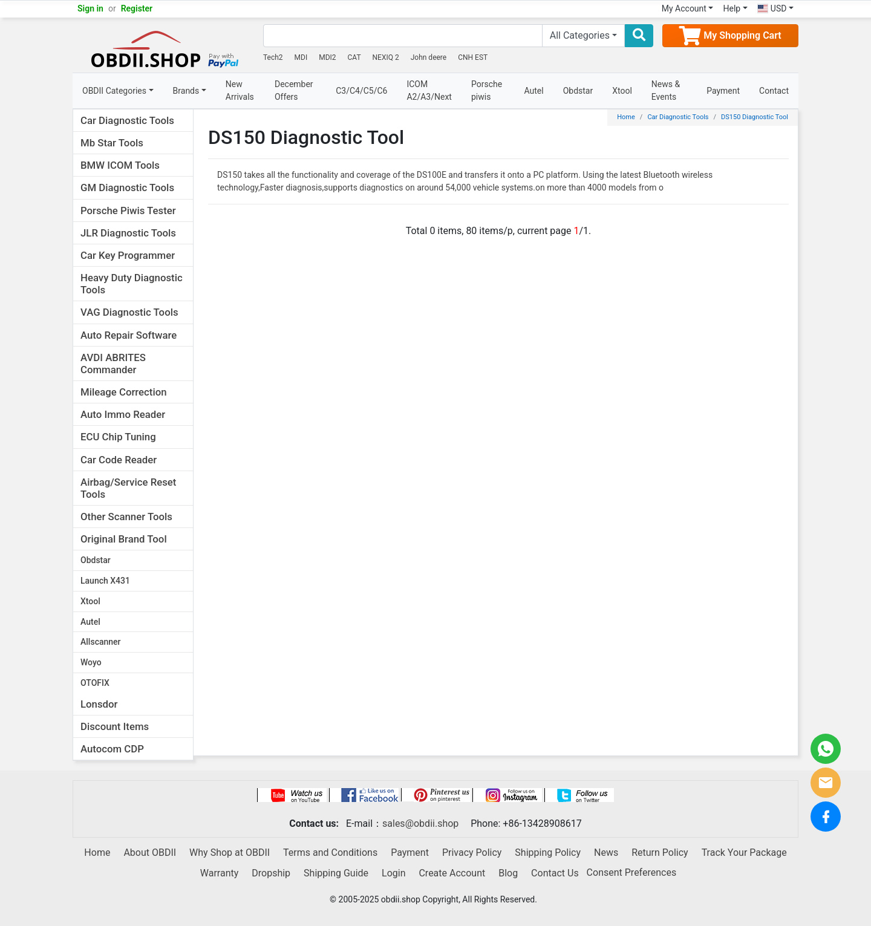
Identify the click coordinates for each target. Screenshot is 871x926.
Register (137, 8)
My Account (684, 8)
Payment (723, 91)
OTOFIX (94, 683)
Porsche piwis (486, 90)
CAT (354, 57)
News (606, 852)
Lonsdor (98, 704)
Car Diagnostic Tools (127, 120)
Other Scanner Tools (126, 516)
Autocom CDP (112, 749)
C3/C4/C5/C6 (361, 91)
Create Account (452, 873)
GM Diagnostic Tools (127, 187)
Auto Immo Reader (122, 414)
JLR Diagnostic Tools (128, 233)
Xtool (622, 91)
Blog (508, 873)
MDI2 (327, 57)
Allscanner (100, 642)
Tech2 (273, 57)
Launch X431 (105, 580)
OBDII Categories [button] (114, 91)
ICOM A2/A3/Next (429, 90)
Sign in (90, 8)
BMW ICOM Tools (120, 165)
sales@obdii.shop (420, 823)
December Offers (294, 90)
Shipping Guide (336, 873)
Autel (533, 91)
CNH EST (473, 57)
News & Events (665, 90)
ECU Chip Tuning (118, 437)
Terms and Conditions (330, 852)
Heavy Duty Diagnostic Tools (131, 284)
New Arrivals (240, 90)
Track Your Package (744, 852)
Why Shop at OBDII (229, 852)
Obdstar (578, 91)
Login (393, 873)
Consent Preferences (632, 872)
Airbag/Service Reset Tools (128, 488)
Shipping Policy (548, 852)
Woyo (91, 662)
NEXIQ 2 (386, 57)
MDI (301, 57)
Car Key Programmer (127, 255)
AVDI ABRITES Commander (113, 363)
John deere (429, 57)
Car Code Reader (118, 460)
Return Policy (659, 852)
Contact (774, 91)
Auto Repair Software (128, 335)
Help (731, 8)
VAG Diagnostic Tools (129, 312)
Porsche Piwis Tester (128, 210)
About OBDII (149, 852)
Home (626, 117)
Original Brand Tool (123, 539)
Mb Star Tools (111, 143)
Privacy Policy (472, 852)
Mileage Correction (123, 392)
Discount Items (114, 726)
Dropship (271, 873)
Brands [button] (186, 91)
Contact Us (555, 873)
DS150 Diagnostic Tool (754, 117)
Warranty (219, 873)
